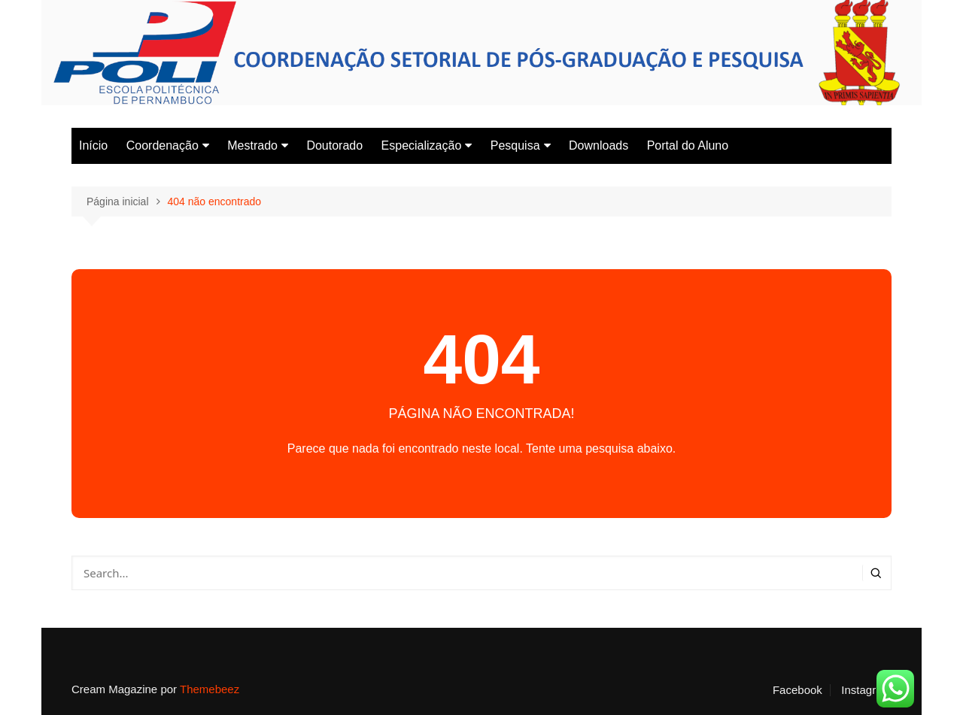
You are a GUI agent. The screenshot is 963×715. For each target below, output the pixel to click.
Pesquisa (515, 145)
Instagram (866, 690)
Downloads (598, 145)
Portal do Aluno (688, 145)
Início (93, 145)
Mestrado (252, 145)
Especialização (421, 145)
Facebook (797, 690)
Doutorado (334, 145)
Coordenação (162, 145)
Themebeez (209, 689)
